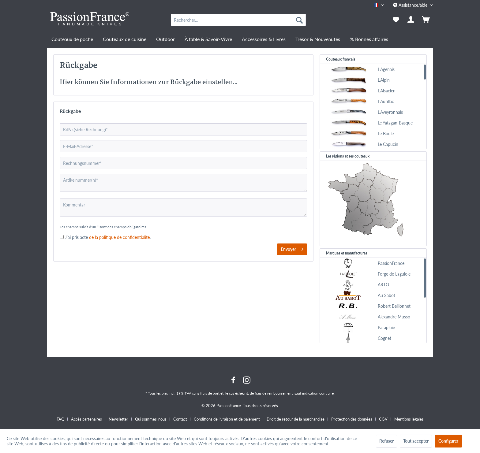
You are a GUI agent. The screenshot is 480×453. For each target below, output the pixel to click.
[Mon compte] (411, 20)
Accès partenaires (86, 419)
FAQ (60, 419)
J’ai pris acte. (108, 237)
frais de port (209, 393)
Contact (180, 419)
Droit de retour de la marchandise (295, 419)
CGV (383, 419)
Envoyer (292, 248)
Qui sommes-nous (151, 419)
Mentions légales (409, 419)
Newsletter (118, 419)
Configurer (448, 441)
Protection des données (351, 419)
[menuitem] (238, 20)
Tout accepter (416, 441)
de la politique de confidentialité (119, 237)
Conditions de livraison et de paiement (227, 419)
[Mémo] (396, 20)
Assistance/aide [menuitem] (411, 5)
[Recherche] (299, 20)
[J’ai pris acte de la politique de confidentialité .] (62, 237)
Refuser (386, 441)
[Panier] (426, 20)
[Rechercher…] (238, 20)
